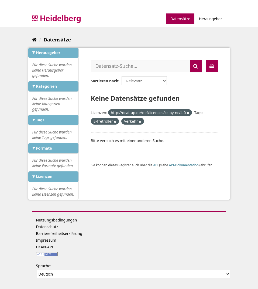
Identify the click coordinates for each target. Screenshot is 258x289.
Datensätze (180, 18)
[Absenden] (196, 66)
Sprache (43, 265)
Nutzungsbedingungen (56, 220)
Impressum (46, 240)
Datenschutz (47, 226)
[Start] (34, 39)
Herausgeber (210, 18)
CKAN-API (44, 246)
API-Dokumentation (184, 165)
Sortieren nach (104, 80)
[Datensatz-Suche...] (140, 66)
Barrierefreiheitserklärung (59, 233)
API (155, 165)
